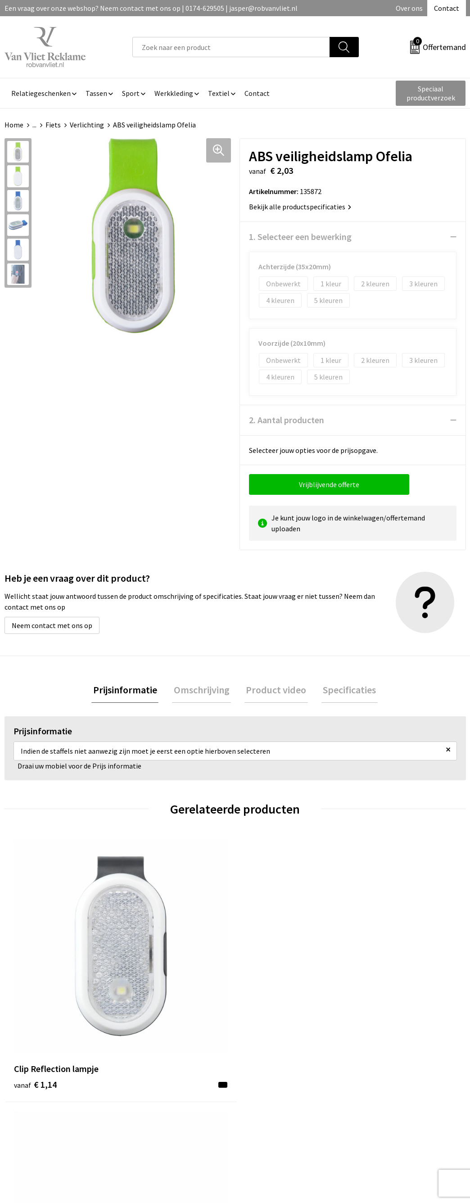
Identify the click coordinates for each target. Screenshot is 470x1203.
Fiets (53, 124)
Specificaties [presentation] (344, 690)
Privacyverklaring (387, 1079)
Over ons (409, 8)
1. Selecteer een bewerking (300, 236)
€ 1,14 (35, 968)
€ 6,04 (265, 968)
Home (14, 124)
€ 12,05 (383, 968)
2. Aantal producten (286, 419)
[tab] (130, 691)
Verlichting (87, 124)
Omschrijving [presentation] (203, 690)
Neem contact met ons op (52, 625)
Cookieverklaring (386, 1065)
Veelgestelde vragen (163, 1065)
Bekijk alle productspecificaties (300, 206)
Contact (446, 8)
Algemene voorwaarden (396, 1051)
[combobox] (231, 47)
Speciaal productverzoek (431, 93)
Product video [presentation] (274, 690)
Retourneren (266, 1065)
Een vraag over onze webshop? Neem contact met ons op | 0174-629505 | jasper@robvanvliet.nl (151, 8)
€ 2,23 (150, 968)
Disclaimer (376, 1092)
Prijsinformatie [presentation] (130, 690)
